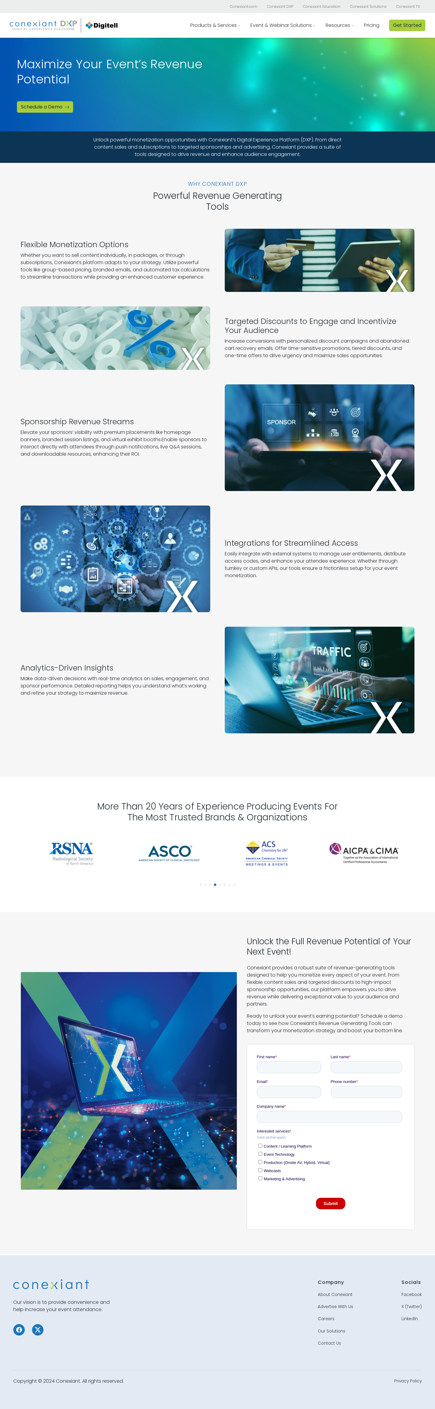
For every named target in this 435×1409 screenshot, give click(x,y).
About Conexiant (335, 1295)
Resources (338, 25)
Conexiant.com (243, 6)
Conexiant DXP (280, 6)
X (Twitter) (411, 1307)
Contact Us (329, 1343)
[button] (200, 885)
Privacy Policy (408, 1381)
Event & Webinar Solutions (281, 25)
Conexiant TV (408, 6)
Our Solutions (331, 1331)
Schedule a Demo (45, 106)
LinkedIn (409, 1319)
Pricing (371, 25)
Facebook (411, 1295)
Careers (326, 1319)
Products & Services (213, 25)
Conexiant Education (321, 6)
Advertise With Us (335, 1307)
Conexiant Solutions (368, 6)
